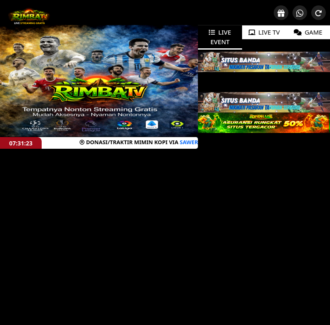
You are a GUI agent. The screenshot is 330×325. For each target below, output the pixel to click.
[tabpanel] (264, 62)
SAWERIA (164, 142)
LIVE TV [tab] (264, 32)
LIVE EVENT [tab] (220, 37)
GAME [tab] (308, 32)
